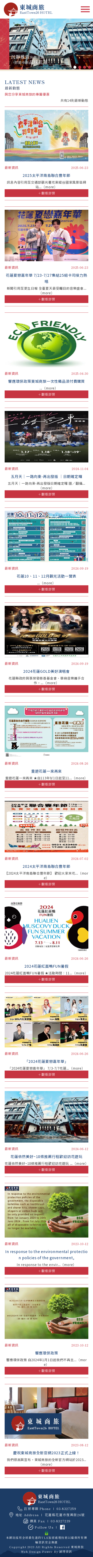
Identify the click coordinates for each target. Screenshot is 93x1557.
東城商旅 (77, 1547)
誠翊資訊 (65, 1551)
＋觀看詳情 (46, 193)
